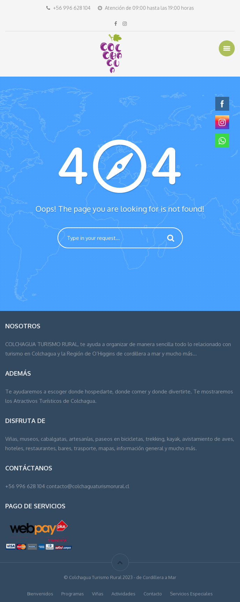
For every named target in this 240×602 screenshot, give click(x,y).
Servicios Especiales (191, 593)
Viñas (97, 593)
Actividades (123, 593)
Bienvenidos (40, 593)
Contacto (153, 593)
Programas (72, 593)
